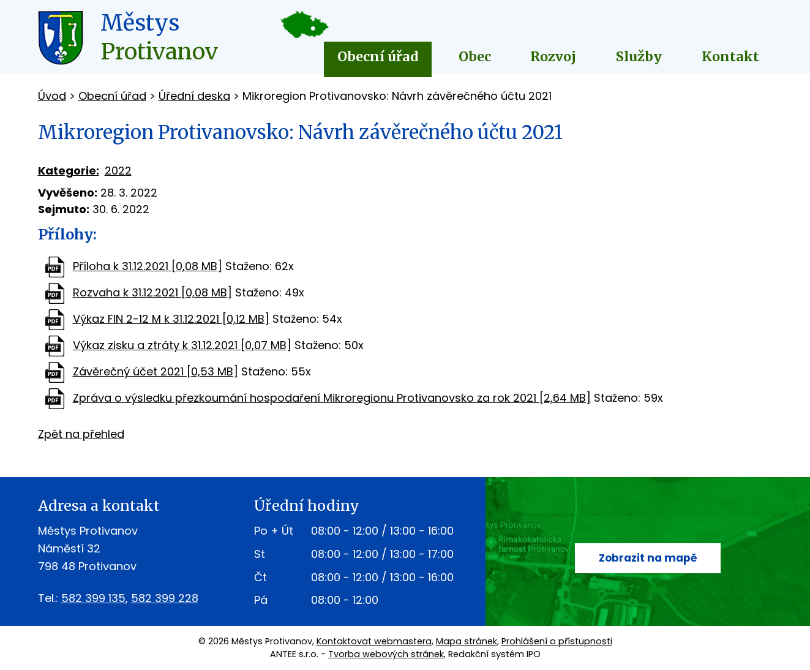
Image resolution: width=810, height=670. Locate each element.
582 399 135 (93, 598)
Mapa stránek (466, 641)
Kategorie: (68, 170)
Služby (639, 56)
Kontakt (730, 56)
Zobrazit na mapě (648, 558)
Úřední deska (194, 96)
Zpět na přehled (81, 434)
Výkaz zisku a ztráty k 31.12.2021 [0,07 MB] (182, 345)
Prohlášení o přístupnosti (556, 641)
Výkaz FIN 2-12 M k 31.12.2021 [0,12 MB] (171, 318)
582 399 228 (164, 598)
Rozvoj (553, 56)
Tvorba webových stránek (386, 654)
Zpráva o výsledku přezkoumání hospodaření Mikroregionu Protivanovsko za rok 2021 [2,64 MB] (332, 397)
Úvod (52, 96)
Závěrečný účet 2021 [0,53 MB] (155, 371)
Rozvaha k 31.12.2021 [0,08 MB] (152, 292)
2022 (118, 170)
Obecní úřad (378, 56)
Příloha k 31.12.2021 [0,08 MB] (147, 266)
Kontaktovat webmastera (374, 641)
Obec (475, 56)
